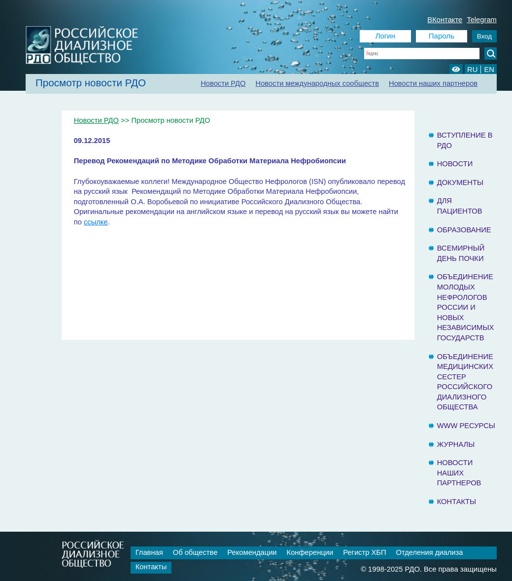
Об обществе (195, 552)
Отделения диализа (429, 552)
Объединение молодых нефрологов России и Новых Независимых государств (465, 307)
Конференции (310, 552)
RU (472, 69)
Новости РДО (223, 83)
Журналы (456, 444)
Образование (464, 230)
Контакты (456, 502)
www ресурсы (466, 426)
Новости (455, 164)
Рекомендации (251, 552)
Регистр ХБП (364, 552)
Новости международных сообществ (317, 83)
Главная (149, 552)
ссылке (96, 222)
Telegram (482, 20)
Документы (460, 182)
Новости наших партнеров (433, 83)
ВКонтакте (444, 20)
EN (489, 69)
